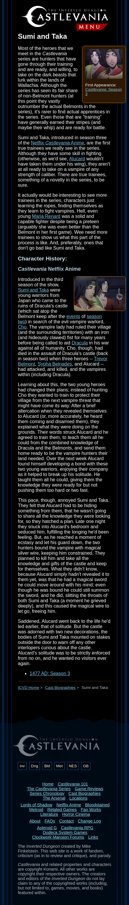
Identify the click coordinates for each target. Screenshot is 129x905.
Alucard (77, 158)
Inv (22, 766)
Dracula (80, 342)
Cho (22, 326)
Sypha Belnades (55, 363)
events (73, 316)
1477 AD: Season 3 (50, 673)
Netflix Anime (57, 142)
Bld (47, 766)
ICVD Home (28, 687)
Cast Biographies (60, 687)
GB (86, 766)
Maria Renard (46, 216)
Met (59, 766)
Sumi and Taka (33, 289)
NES (73, 766)
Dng (34, 766)
